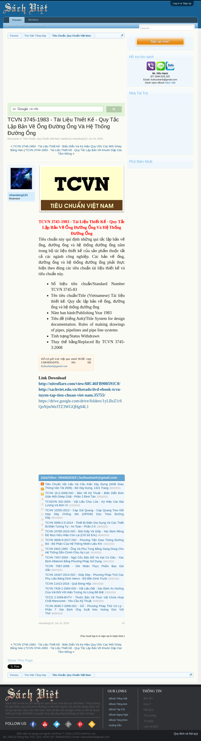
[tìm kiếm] (56, 109)
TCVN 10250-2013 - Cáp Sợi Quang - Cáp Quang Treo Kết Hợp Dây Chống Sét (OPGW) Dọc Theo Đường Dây (84, 514)
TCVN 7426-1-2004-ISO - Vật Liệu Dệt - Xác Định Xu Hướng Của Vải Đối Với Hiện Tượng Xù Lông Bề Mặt (84, 590)
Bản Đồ (148, 698)
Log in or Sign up (182, 3)
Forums (16, 20)
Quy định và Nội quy (186, 733)
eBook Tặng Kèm (118, 720)
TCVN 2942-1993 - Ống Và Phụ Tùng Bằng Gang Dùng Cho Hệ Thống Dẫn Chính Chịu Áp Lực (84, 550)
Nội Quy (148, 709)
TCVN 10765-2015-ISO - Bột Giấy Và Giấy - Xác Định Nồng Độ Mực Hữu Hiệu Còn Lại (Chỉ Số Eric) (84, 533)
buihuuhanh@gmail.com (54, 366)
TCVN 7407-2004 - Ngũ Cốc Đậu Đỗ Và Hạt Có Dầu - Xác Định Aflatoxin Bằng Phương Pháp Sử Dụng (84, 559)
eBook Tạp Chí (117, 709)
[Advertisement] (66, 72)
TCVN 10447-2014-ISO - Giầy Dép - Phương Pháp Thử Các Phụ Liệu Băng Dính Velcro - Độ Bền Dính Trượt (84, 576)
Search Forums (15, 25)
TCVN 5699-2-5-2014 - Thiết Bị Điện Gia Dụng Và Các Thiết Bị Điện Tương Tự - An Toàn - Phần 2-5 (84, 524)
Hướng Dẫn (115, 725)
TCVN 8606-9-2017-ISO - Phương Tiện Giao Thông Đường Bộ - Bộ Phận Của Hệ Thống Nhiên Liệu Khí (84, 541)
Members (33, 19)
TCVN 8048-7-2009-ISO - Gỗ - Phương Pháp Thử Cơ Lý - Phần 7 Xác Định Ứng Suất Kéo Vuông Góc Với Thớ (84, 609)
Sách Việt (170, 82)
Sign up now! (160, 41)
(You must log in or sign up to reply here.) (102, 636)
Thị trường (150, 715)
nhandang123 (79, 138)
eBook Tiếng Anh (118, 704)
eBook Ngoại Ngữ (118, 714)
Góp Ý (147, 704)
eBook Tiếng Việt (118, 698)
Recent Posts (35, 25)
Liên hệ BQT (151, 726)
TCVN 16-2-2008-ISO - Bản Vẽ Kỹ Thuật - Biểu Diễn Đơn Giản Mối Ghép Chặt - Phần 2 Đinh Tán (84, 494)
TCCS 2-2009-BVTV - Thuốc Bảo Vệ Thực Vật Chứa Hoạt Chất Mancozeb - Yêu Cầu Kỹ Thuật (84, 599)
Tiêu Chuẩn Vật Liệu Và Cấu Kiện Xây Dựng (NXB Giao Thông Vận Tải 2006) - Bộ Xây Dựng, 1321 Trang (84, 486)
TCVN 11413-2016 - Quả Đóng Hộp (68, 583)
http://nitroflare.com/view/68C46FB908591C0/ (79, 383)
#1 (123, 623)
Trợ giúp (148, 721)
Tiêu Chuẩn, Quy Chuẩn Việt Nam (41, 138)
